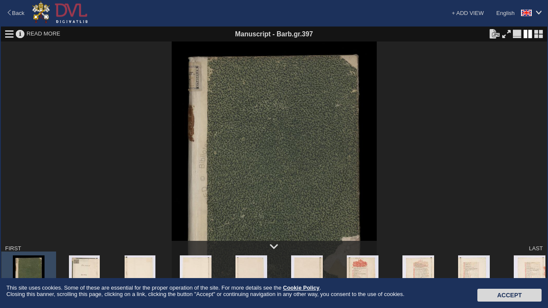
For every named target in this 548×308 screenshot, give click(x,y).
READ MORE (43, 33)
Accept (509, 295)
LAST (536, 248)
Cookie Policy (301, 287)
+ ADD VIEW (468, 13)
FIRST (13, 248)
